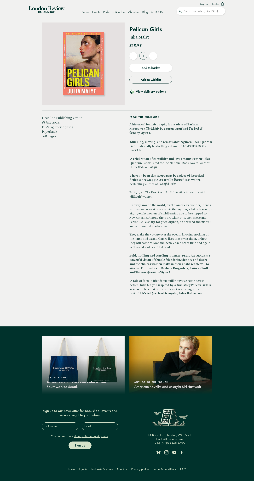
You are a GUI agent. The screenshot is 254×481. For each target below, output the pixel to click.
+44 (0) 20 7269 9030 (170, 443)
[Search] (201, 11)
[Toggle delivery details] (149, 91)
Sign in (204, 4)
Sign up (80, 445)
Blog (145, 12)
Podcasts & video (114, 12)
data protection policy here (91, 436)
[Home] (46, 9)
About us (133, 12)
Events (96, 12)
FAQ (183, 469)
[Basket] (218, 4)
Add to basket (150, 68)
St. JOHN (157, 12)
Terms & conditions (164, 469)
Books (85, 12)
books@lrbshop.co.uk (169, 439)
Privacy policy (140, 469)
